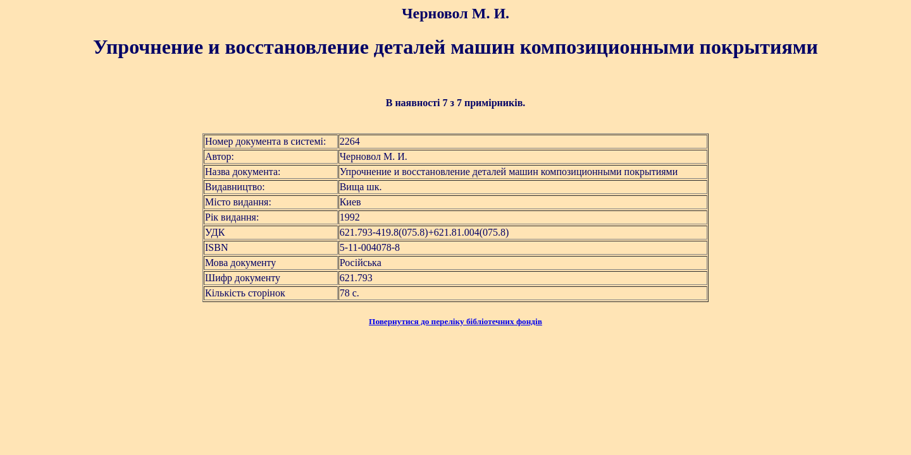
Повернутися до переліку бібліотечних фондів (455, 321)
